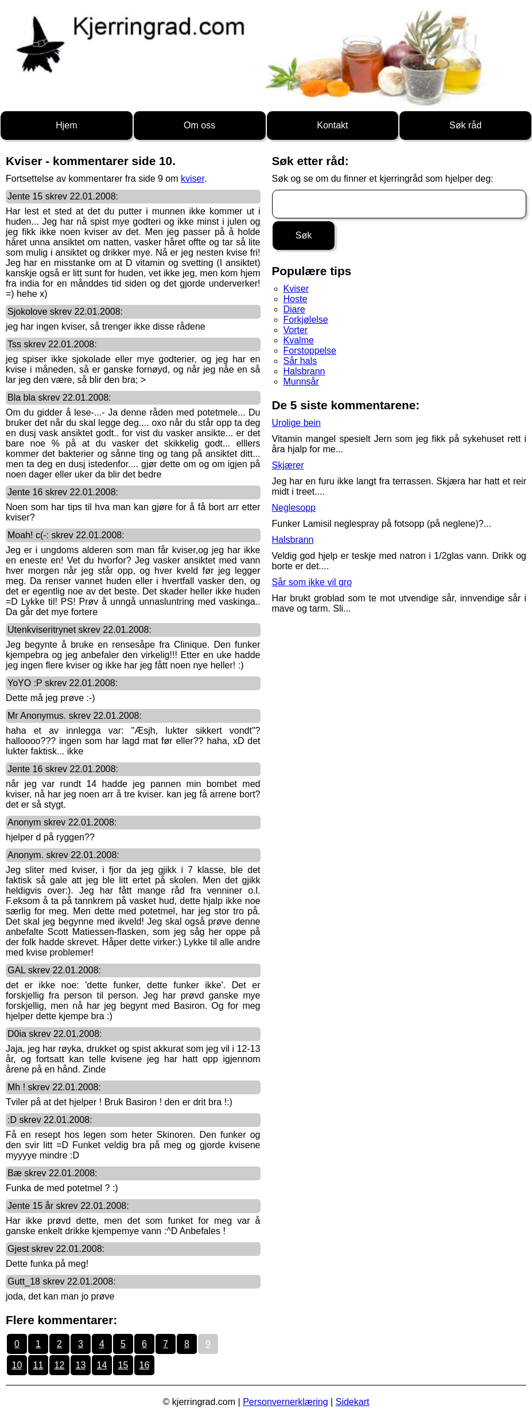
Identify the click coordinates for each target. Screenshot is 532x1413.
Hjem (66, 125)
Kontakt (332, 125)
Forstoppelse (310, 350)
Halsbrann (304, 371)
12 (60, 1365)
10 (17, 1365)
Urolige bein (296, 423)
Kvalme (299, 340)
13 (81, 1365)
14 (102, 1365)
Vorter (296, 330)
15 (123, 1365)
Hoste (296, 299)
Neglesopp (294, 507)
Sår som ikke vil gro (312, 582)
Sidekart (353, 1402)
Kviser (296, 288)
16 (144, 1365)
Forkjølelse (306, 319)
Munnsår (301, 381)
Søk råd (465, 125)
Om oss (199, 125)
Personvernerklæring (285, 1402)
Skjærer (288, 465)
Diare (294, 309)
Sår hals (300, 361)
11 (38, 1365)
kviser (192, 178)
